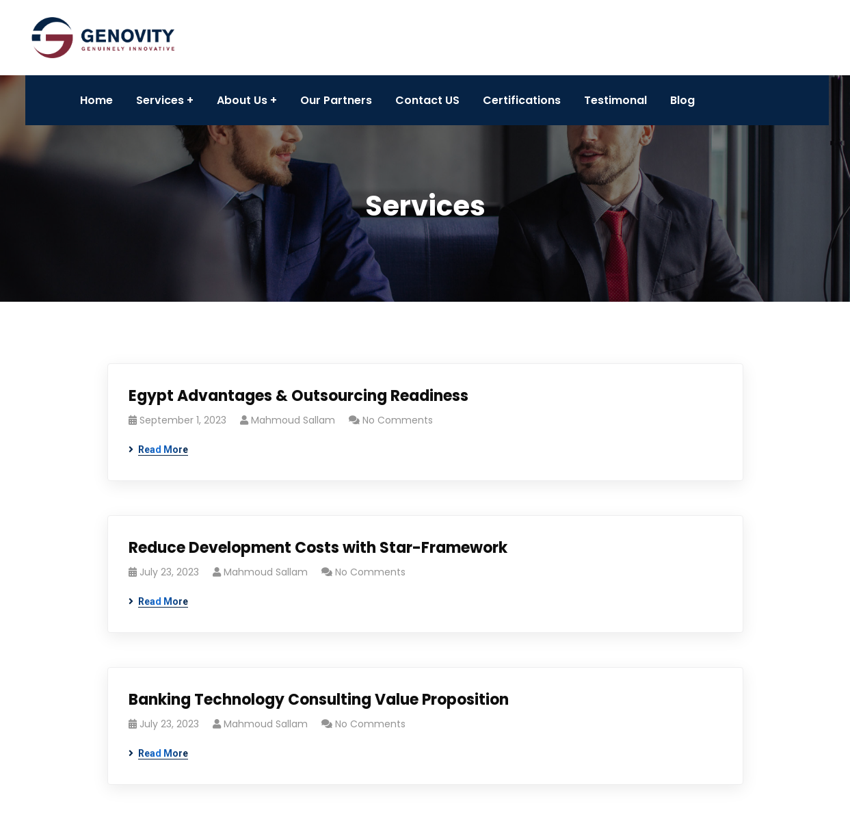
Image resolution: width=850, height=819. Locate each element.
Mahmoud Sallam (293, 420)
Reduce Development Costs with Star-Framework (318, 547)
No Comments (397, 420)
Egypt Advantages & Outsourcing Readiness (298, 395)
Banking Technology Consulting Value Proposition (319, 699)
